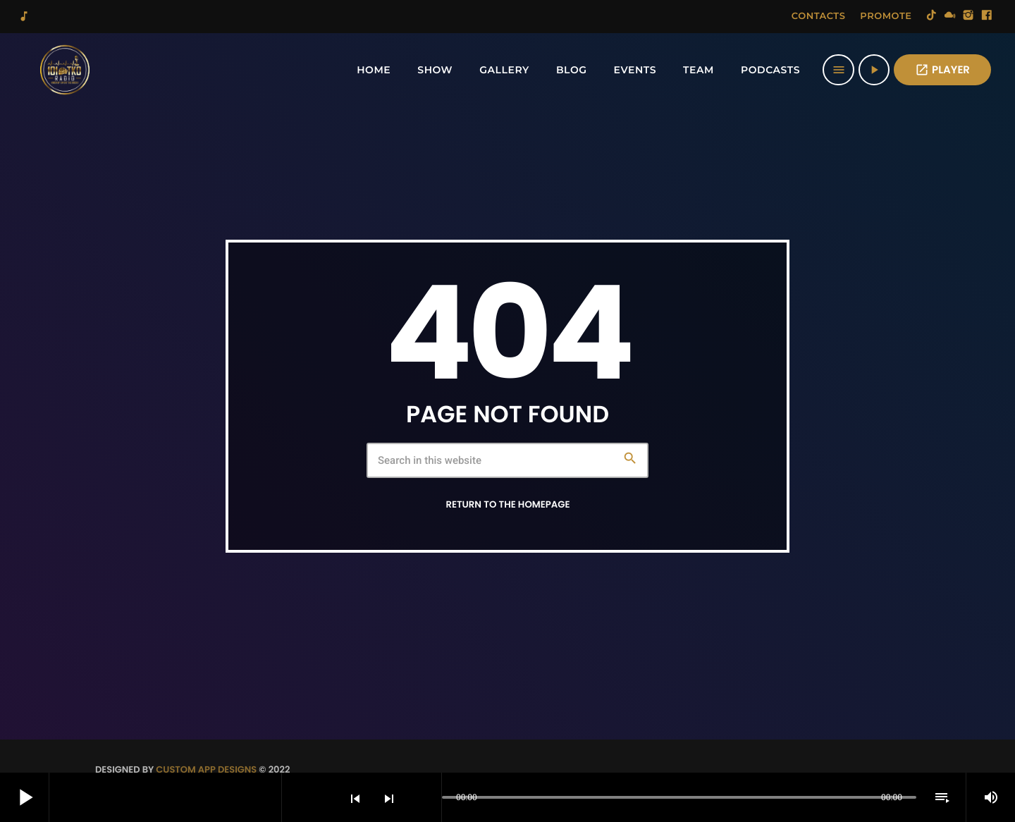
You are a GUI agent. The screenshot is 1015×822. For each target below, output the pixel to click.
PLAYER (942, 70)
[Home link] (65, 69)
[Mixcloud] (950, 16)
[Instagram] (968, 16)
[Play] (874, 69)
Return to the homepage (507, 504)
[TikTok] (931, 16)
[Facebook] (986, 16)
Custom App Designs (206, 769)
